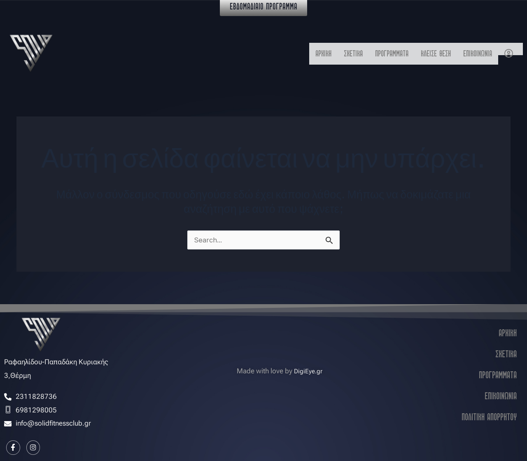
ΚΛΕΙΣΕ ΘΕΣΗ (424, 53)
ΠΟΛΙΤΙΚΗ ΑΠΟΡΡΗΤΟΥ (489, 415)
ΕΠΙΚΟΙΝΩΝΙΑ (473, 53)
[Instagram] (37, 446)
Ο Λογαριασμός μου (510, 48)
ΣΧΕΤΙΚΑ (325, 53)
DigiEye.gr (308, 369)
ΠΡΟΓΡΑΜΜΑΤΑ (371, 53)
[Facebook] (14, 446)
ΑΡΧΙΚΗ (290, 53)
